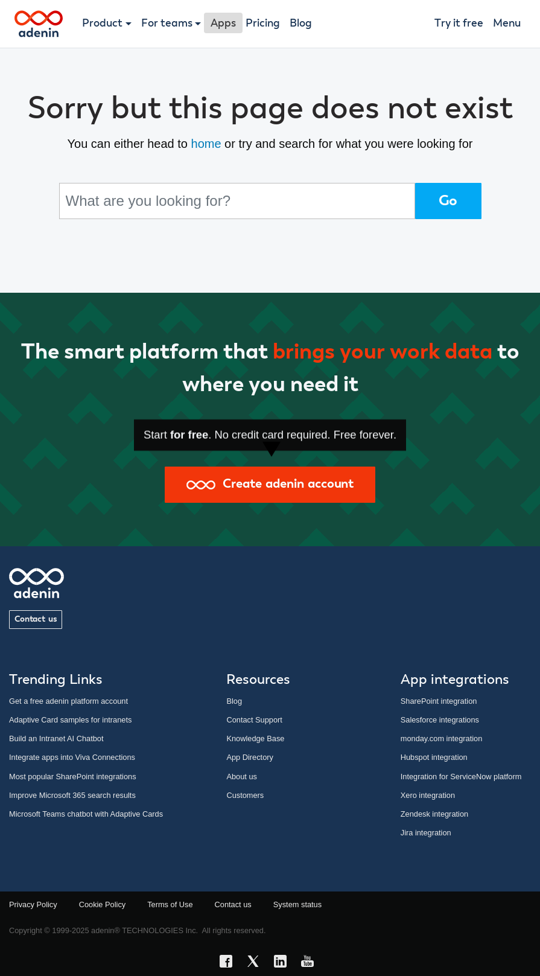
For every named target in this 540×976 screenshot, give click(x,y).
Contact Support (254, 719)
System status (297, 904)
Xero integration (428, 795)
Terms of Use (169, 904)
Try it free (458, 23)
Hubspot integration (434, 757)
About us (241, 776)
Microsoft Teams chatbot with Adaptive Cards (86, 813)
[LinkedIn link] (284, 963)
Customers (245, 795)
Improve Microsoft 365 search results (72, 795)
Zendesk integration (434, 813)
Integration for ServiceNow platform (461, 776)
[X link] (257, 963)
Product (102, 23)
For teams (166, 23)
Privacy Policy (33, 904)
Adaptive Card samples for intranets (70, 719)
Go (448, 201)
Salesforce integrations (440, 719)
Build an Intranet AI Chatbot (56, 738)
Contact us (35, 619)
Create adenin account (270, 484)
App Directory (249, 757)
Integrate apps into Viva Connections (72, 757)
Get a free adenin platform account (68, 701)
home (206, 143)
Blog (301, 23)
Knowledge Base (255, 738)
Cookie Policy (102, 904)
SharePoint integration (439, 701)
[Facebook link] (229, 963)
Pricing (263, 23)
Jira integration (426, 832)
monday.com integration (442, 738)
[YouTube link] (311, 963)
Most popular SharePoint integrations (72, 776)
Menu (507, 23)
